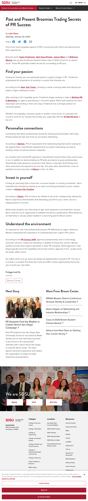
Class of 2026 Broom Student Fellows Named (60, 321)
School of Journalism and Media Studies (18, 8)
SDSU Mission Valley (53, 440)
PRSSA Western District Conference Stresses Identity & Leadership (63, 300)
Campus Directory (71, 427)
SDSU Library (33, 467)
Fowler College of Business (34, 463)
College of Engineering (32, 434)
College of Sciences (35, 458)
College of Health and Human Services (35, 445)
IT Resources (70, 470)
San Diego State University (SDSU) (52, 424)
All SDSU (80, 2)
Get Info (53, 402)
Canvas (68, 438)
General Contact (71, 423)
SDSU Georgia (51, 433)
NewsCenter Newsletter (69, 454)
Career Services (70, 466)
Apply (14, 402)
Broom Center (44, 8)
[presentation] (32, 419)
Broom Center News (64, 8)
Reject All (44, 492)
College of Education (35, 429)
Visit (34, 402)
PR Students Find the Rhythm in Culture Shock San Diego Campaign (23, 324)
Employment (69, 445)
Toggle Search (70, 2)
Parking (68, 434)
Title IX (68, 449)
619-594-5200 (10, 425)
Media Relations (70, 459)
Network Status (70, 463)
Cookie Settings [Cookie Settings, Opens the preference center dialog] (44, 486)
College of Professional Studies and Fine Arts (35, 452)
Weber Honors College (33, 472)
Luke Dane (13, 33)
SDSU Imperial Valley (53, 436)
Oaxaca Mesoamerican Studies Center (54, 445)
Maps (67, 430)
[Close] (84, 476)
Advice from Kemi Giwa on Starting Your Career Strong (63, 332)
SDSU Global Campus (53, 429)
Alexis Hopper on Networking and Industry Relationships (62, 310)
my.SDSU (68, 442)
